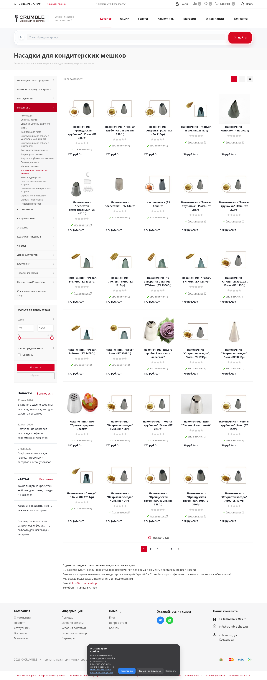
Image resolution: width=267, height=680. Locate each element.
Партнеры (68, 638)
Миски (24, 128)
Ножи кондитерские (31, 177)
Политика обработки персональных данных (41, 675)
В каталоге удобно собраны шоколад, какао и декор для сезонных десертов (35, 409)
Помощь (67, 617)
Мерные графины (30, 166)
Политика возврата (239, 675)
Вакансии (20, 633)
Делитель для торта (31, 132)
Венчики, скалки (29, 119)
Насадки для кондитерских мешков (34, 172)
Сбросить (35, 375)
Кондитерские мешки (31, 154)
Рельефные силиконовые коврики (34, 183)
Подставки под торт (31, 204)
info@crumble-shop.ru (233, 626)
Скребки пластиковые (32, 199)
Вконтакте (160, 620)
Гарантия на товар (74, 633)
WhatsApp (169, 620)
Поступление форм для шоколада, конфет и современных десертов (32, 433)
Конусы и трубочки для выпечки (37, 158)
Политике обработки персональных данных (101, 671)
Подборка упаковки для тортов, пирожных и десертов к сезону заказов (34, 457)
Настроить (170, 670)
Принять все (127, 670)
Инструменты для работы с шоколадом (35, 144)
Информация (72, 611)
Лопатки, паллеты (30, 162)
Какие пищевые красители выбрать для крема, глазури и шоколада (36, 490)
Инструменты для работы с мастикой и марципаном (35, 137)
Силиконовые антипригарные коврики (36, 190)
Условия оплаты (73, 622)
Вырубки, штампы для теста (35, 124)
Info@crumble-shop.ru (86, 583)
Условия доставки (74, 628)
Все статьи (46, 479)
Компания (22, 611)
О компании (22, 617)
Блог (112, 617)
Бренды (114, 628)
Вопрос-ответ (118, 622)
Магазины (21, 638)
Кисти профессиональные (34, 150)
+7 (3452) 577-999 (231, 619)
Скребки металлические (33, 195)
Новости (19, 622)
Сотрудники (22, 628)
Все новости (45, 393)
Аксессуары (27, 115)
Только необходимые (150, 670)
